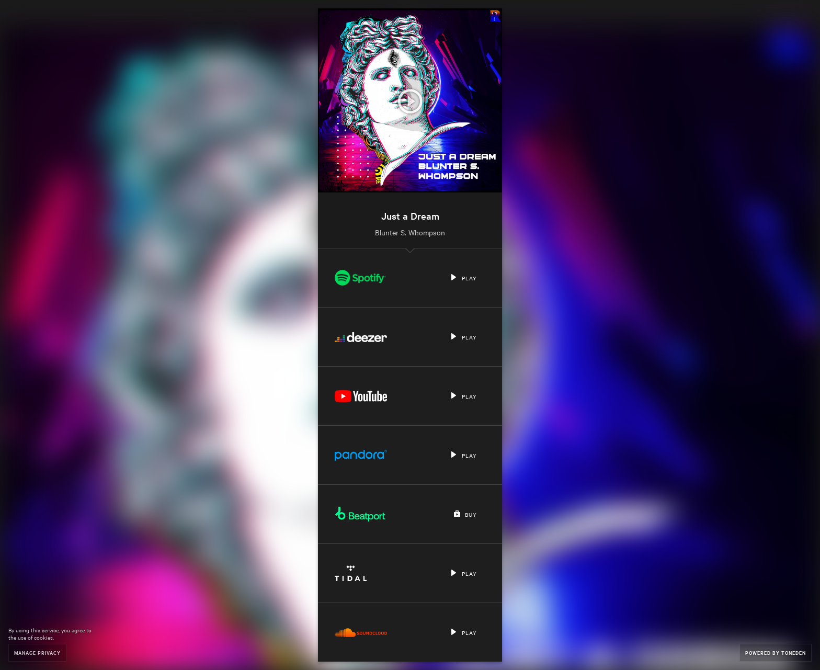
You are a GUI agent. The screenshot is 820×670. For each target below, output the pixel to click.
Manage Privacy (37, 652)
